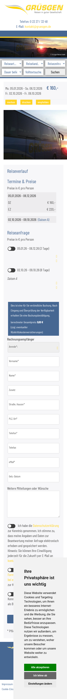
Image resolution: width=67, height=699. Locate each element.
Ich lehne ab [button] (40, 675)
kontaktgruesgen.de (38, 26)
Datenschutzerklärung (46, 525)
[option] (33, 47)
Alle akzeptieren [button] (40, 667)
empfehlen (43, 102)
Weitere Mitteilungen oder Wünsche (28, 488)
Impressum (7, 684)
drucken (26, 102)
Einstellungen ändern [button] (40, 683)
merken (11, 102)
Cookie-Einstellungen (12, 689)
